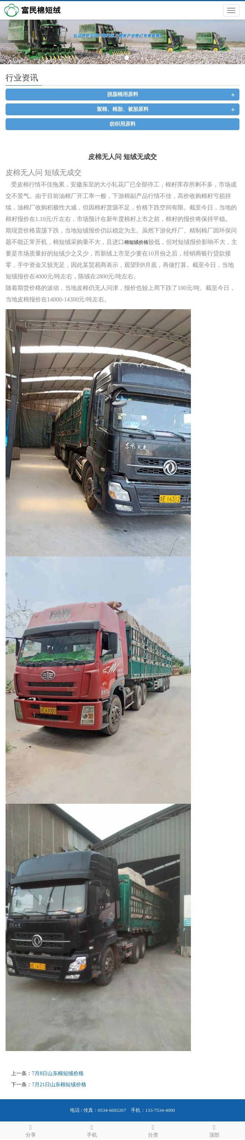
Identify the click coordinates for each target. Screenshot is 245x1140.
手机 (91, 1130)
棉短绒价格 (136, 242)
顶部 (214, 1130)
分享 (30, 1130)
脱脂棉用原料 (122, 94)
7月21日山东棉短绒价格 (59, 1084)
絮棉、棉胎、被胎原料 (123, 109)
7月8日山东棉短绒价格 (58, 1073)
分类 (153, 1130)
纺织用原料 (123, 124)
